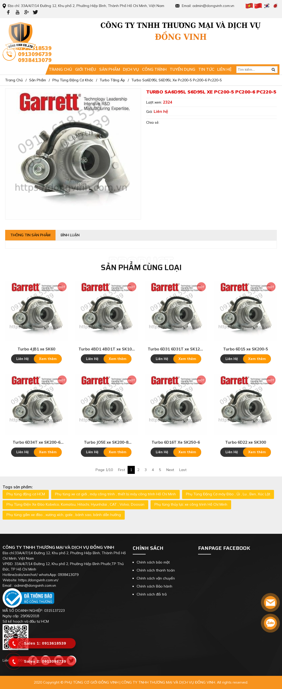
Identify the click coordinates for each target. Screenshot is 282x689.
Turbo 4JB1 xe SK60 (36, 349)
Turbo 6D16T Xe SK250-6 (176, 442)
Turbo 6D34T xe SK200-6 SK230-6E (36, 442)
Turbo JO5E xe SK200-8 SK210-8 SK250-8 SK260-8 (106, 442)
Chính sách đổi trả (152, 594)
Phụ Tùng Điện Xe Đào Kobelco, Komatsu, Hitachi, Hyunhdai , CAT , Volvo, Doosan (75, 504)
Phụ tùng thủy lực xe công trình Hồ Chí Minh (190, 504)
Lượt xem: (154, 102)
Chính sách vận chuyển (156, 578)
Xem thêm (48, 359)
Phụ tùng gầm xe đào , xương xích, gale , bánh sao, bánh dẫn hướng (63, 514)
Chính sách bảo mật (153, 562)
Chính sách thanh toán (156, 570)
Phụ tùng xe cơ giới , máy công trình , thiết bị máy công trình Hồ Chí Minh (115, 494)
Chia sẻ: (152, 122)
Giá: (150, 111)
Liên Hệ (22, 359)
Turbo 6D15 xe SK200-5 (245, 349)
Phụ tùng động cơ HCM (25, 494)
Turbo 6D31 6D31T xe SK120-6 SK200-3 (176, 349)
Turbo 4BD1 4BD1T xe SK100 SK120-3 (106, 349)
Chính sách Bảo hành (154, 586)
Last (182, 469)
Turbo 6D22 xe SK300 (245, 442)
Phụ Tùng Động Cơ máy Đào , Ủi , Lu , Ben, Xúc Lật (228, 494)
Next (170, 469)
